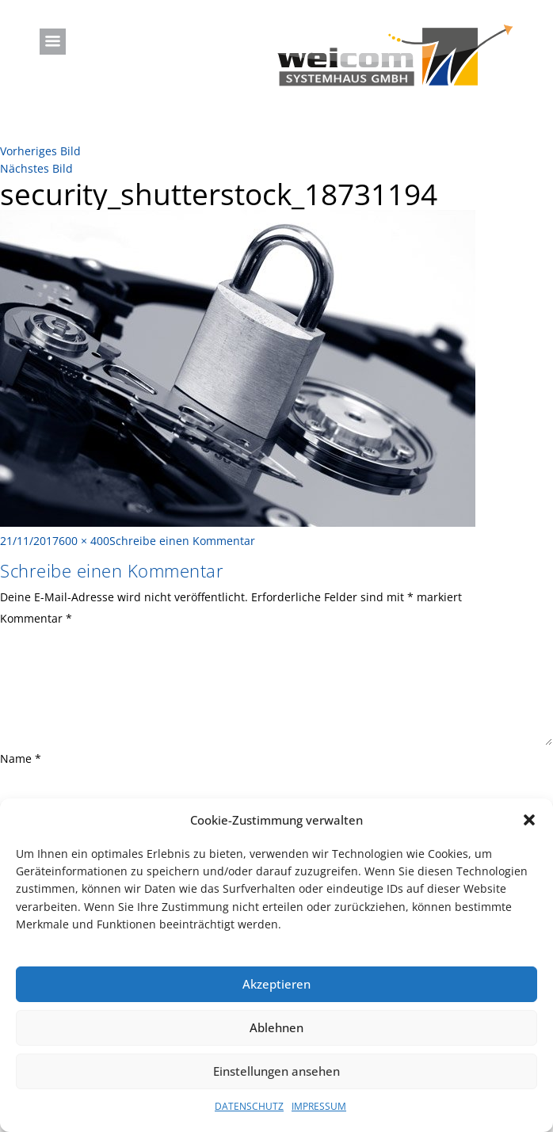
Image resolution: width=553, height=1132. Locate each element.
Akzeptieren (276, 984)
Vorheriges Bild (40, 150)
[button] (529, 820)
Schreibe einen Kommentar (182, 540)
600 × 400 (84, 540)
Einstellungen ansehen (276, 1071)
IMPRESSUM (319, 1106)
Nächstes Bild (36, 168)
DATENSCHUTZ (249, 1106)
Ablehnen (276, 1027)
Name (20, 758)
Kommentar (36, 618)
